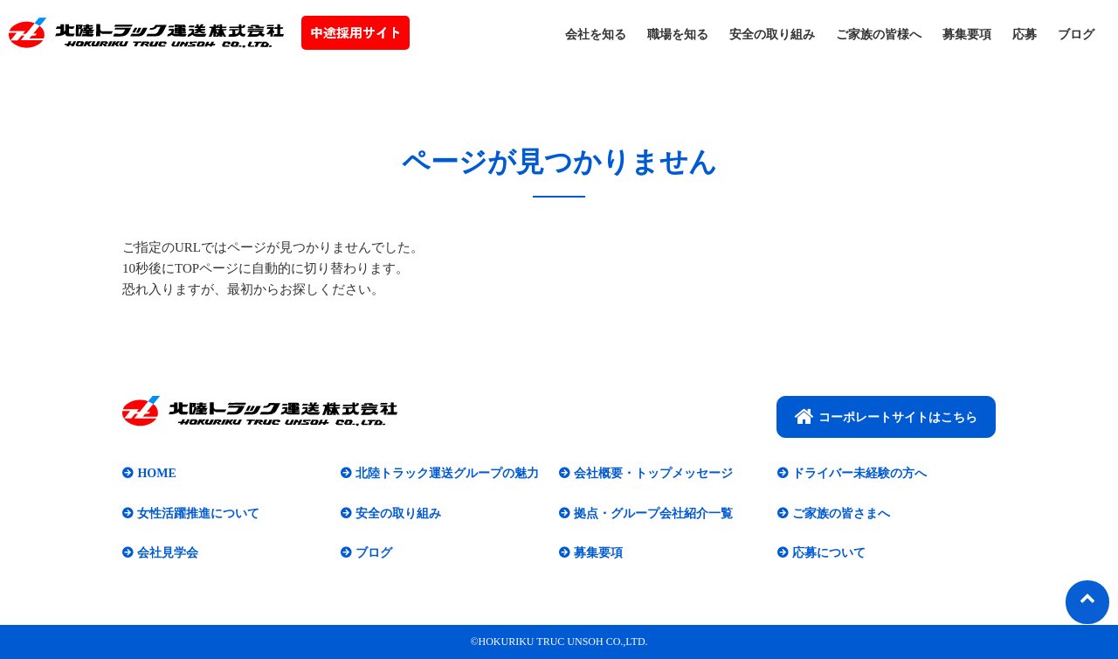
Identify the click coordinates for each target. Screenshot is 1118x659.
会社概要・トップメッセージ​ (653, 473)
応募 (1024, 34)
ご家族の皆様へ (878, 34)
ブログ (1076, 34)
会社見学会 (167, 552)
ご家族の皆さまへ (841, 513)
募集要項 (966, 34)
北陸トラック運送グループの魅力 (447, 473)
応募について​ (829, 552)
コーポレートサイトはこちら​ (886, 416)
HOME (156, 473)
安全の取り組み (772, 34)
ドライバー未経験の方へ (859, 473)
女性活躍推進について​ (198, 513)
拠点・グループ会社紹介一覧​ (653, 513)
